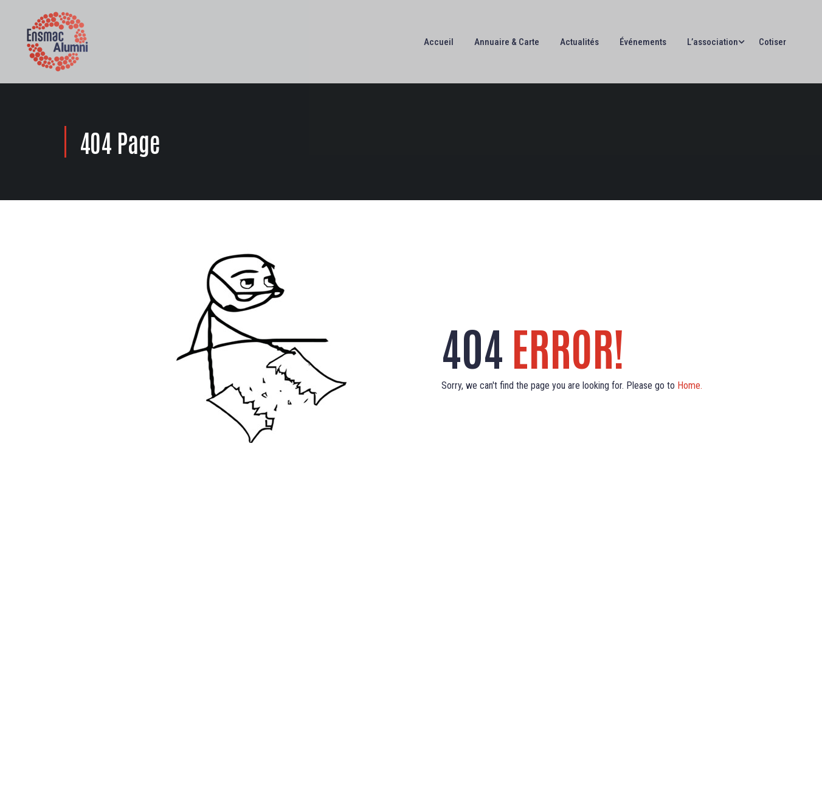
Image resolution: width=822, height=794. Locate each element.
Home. (689, 385)
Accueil (439, 42)
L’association (712, 42)
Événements (643, 42)
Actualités (579, 42)
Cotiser (772, 42)
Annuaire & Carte (506, 42)
